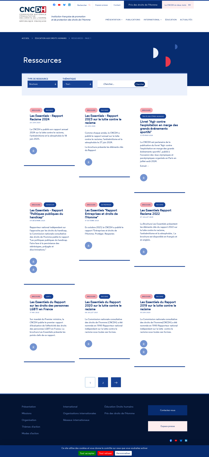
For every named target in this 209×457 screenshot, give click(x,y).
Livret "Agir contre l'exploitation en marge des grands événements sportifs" (159, 127)
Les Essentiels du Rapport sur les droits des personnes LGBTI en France (49, 305)
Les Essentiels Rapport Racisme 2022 (155, 212)
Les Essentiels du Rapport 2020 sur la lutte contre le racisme (103, 305)
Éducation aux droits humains (50, 38)
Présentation (114, 19)
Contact (117, 5)
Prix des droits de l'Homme (143, 4)
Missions (26, 413)
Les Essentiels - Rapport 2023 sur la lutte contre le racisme (103, 119)
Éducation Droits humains (119, 406)
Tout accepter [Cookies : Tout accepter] (87, 453)
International (153, 19)
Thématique (69, 79)
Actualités (186, 19)
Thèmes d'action (31, 426)
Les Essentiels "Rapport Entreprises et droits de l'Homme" (101, 213)
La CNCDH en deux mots (175, 5)
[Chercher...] (82, 4)
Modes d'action (30, 433)
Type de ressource (38, 79)
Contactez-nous (167, 410)
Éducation (171, 19)
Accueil (25, 38)
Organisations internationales (79, 413)
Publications (133, 19)
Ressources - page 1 (81, 38)
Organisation (29, 419)
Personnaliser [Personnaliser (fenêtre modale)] (123, 453)
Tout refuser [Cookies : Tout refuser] (105, 453)
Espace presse (101, 5)
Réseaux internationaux (76, 419)
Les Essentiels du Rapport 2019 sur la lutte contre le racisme (158, 305)
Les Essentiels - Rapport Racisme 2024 (46, 117)
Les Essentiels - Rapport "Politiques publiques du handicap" (46, 213)
